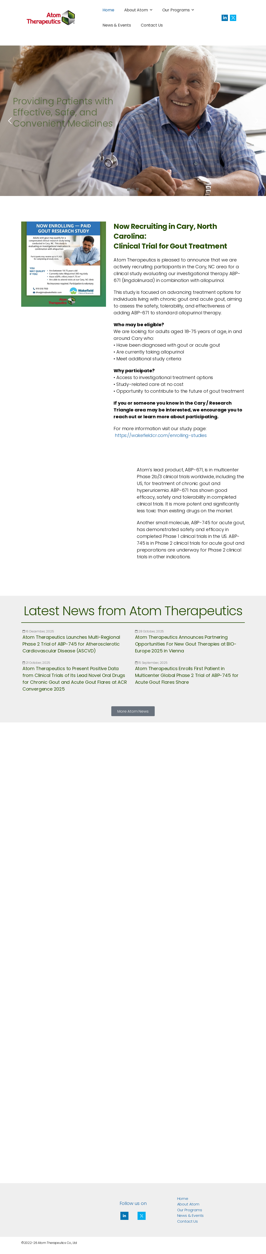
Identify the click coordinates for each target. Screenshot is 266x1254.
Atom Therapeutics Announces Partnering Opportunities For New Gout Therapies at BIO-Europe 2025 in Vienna (185, 644)
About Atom (136, 10)
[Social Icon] (225, 18)
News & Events (116, 25)
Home (108, 10)
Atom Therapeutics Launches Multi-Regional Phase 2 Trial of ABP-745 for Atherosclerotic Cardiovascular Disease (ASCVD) (71, 644)
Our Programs (176, 10)
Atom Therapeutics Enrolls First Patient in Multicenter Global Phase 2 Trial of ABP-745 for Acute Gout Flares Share (187, 675)
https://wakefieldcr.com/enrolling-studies (161, 435)
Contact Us (152, 25)
